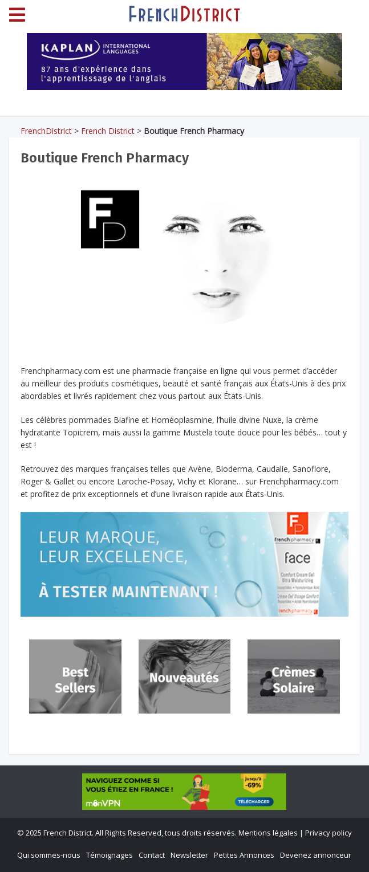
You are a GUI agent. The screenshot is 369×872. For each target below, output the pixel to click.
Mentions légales (268, 833)
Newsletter (189, 855)
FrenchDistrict (46, 130)
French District (108, 130)
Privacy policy (328, 833)
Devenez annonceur (315, 855)
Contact (152, 855)
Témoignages (109, 855)
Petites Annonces (244, 855)
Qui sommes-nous (48, 855)
